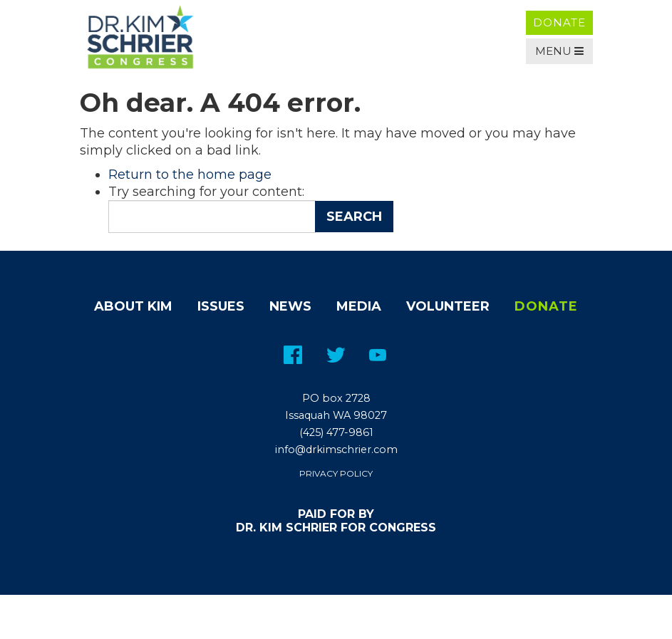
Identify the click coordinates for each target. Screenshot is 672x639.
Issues (220, 306)
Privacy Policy (336, 473)
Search (354, 216)
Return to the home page (190, 174)
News (290, 306)
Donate (559, 22)
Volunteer (448, 306)
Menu (559, 51)
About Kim (133, 306)
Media (358, 306)
